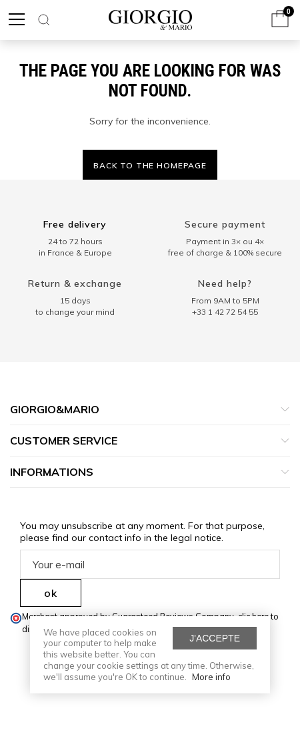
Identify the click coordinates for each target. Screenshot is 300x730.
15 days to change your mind (75, 306)
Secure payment (225, 224)
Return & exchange (75, 283)
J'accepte (214, 638)
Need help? (225, 283)
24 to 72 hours (75, 241)
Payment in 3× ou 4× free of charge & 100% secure (225, 247)
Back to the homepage (150, 165)
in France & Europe (75, 253)
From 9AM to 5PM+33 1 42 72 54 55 (225, 306)
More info (211, 676)
